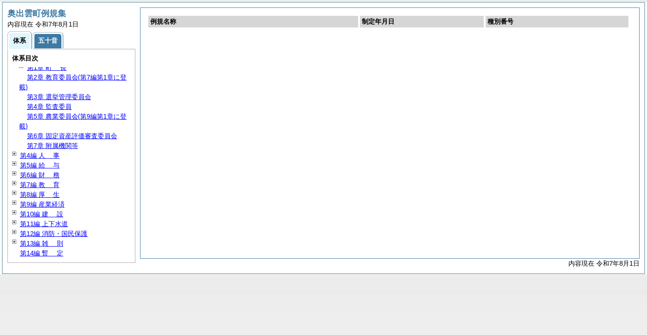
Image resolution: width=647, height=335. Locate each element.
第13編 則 (41, 243)
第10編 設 (41, 214)
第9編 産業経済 (42, 204)
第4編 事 (40, 155)
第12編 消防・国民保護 (53, 233)
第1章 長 (47, 67)
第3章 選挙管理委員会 (59, 96)
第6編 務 (40, 175)
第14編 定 (41, 253)
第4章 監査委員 (49, 106)
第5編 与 (40, 165)
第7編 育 (40, 184)
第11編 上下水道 (44, 224)
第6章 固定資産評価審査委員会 (72, 136)
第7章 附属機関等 (52, 145)
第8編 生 (40, 194)
